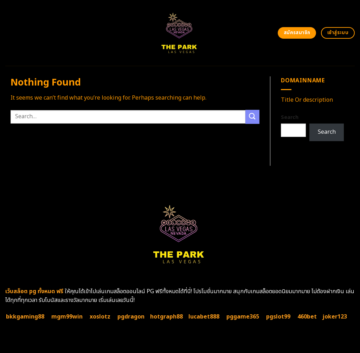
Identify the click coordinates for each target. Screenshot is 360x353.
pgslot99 (278, 317)
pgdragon (130, 317)
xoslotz (100, 317)
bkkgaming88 (25, 317)
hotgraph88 (166, 317)
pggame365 (242, 317)
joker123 (334, 317)
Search (289, 117)
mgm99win (67, 317)
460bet (307, 317)
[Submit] (252, 117)
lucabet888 (203, 317)
